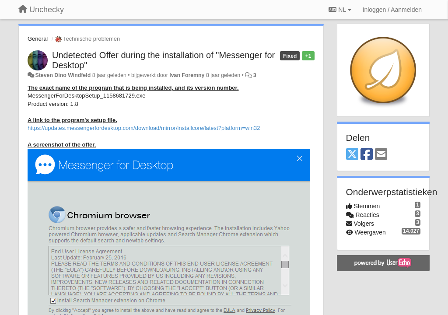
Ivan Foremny (186, 75)
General (38, 38)
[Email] (381, 154)
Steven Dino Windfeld (63, 75)
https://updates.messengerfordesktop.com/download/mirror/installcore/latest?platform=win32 (144, 128)
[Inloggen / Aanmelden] (392, 9)
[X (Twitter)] (352, 154)
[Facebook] (366, 154)
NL (340, 9)
